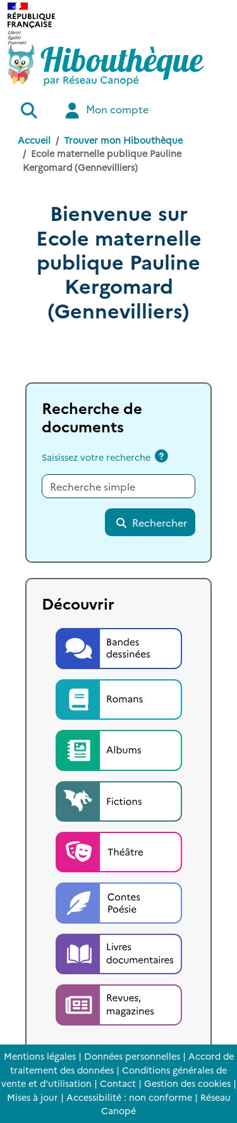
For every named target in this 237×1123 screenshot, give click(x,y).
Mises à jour (32, 1097)
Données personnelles (132, 1056)
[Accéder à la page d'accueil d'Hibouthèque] (106, 65)
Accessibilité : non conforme (129, 1097)
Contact (118, 1083)
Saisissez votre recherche (96, 457)
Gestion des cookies (187, 1083)
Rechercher (151, 522)
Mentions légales (40, 1056)
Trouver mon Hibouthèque (123, 140)
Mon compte (105, 110)
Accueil (34, 140)
